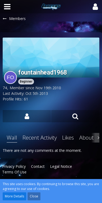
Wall (12, 137)
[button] (7, 6)
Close (34, 196)
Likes (68, 137)
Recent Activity (39, 137)
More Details (14, 196)
